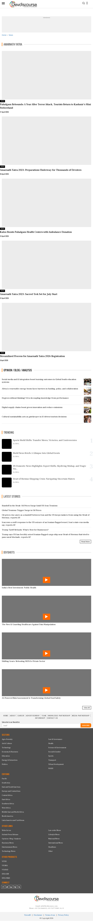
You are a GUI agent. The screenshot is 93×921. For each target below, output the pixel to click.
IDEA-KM (5, 874)
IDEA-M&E (6, 878)
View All (87, 708)
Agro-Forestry (7, 739)
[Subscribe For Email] (41, 726)
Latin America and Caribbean (13, 820)
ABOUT (13, 716)
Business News (8, 843)
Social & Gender (54, 752)
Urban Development (56, 764)
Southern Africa (8, 804)
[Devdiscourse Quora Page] (15, 887)
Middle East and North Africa (13, 812)
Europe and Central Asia (11, 791)
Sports (50, 756)
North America (7, 816)
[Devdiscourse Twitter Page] (7, 887)
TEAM (44, 716)
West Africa (6, 808)
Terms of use (50, 915)
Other (50, 852)
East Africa (6, 800)
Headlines (52, 847)
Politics (5, 764)
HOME (5, 716)
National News (54, 839)
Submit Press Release (10, 835)
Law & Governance (55, 739)
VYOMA (5, 866)
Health (50, 744)
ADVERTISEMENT (33, 716)
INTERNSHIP (40, 718)
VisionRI (27, 915)
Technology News (8, 852)
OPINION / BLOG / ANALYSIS (18, 370)
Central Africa (7, 795)
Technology (6, 748)
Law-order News (54, 831)
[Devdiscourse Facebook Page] (3, 887)
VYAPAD (5, 870)
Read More (85, 542)
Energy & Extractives (9, 760)
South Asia (6, 783)
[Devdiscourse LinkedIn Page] (11, 887)
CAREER (21, 716)
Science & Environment (57, 748)
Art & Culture (7, 744)
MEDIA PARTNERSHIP (80, 716)
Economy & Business (10, 752)
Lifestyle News (54, 835)
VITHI (4, 862)
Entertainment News (9, 847)
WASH (50, 769)
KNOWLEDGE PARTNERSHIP (59, 716)
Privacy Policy (63, 915)
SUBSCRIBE (86, 725)
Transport (52, 760)
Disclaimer (38, 915)
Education (6, 756)
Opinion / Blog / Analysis (11, 839)
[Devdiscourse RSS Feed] (19, 887)
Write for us (6, 831)
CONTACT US (52, 718)
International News (55, 843)
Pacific (4, 779)
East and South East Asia (11, 787)
